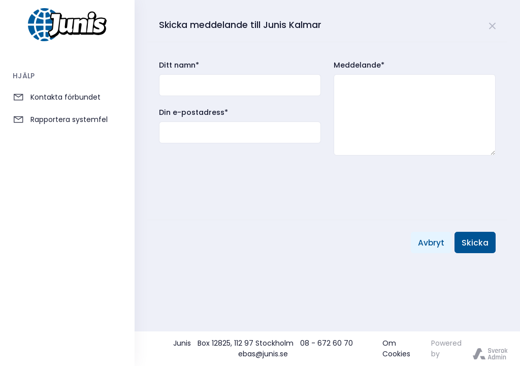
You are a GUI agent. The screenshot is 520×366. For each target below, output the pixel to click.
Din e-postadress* (193, 112)
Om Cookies (396, 348)
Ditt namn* (179, 65)
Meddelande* (359, 65)
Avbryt (431, 242)
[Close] (493, 24)
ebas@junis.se (263, 354)
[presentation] (236, 177)
